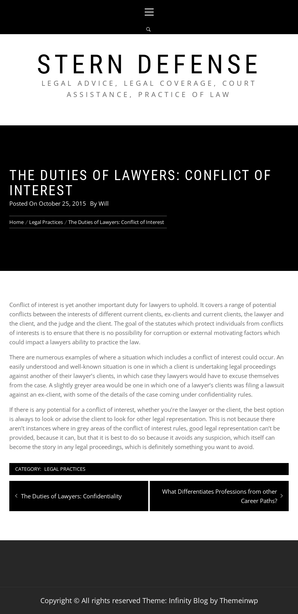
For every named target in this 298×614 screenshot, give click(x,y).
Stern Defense (149, 64)
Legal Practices (64, 468)
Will (104, 203)
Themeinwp (239, 600)
